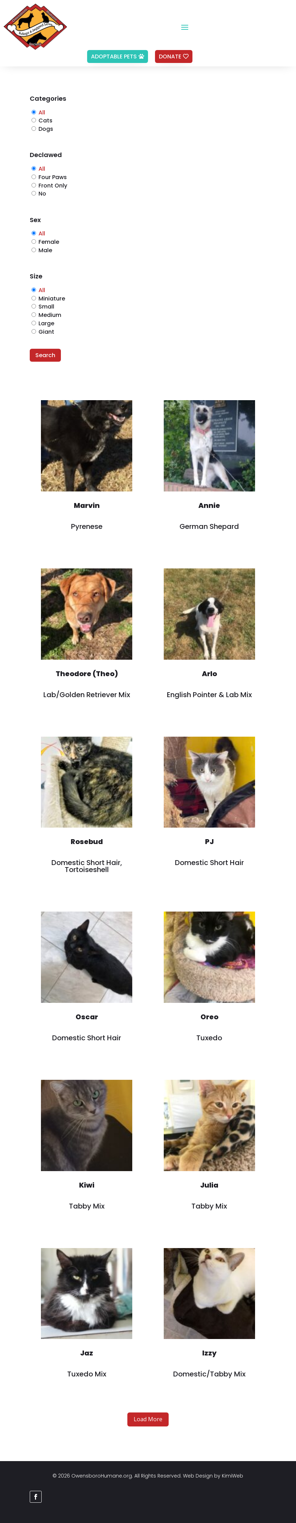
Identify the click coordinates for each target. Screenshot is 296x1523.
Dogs (45, 129)
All (41, 112)
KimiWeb (232, 1475)
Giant (46, 332)
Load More (148, 1419)
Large (46, 323)
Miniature (51, 299)
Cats (45, 120)
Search (45, 355)
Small (46, 307)
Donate (170, 56)
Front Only (52, 186)
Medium (49, 315)
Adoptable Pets (114, 56)
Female (48, 242)
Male (45, 250)
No (42, 194)
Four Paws (52, 177)
